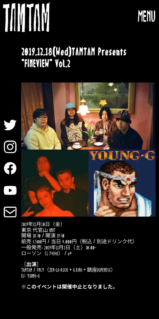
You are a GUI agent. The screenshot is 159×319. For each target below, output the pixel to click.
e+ (70, 253)
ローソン (31, 253)
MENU (147, 17)
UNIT (52, 230)
